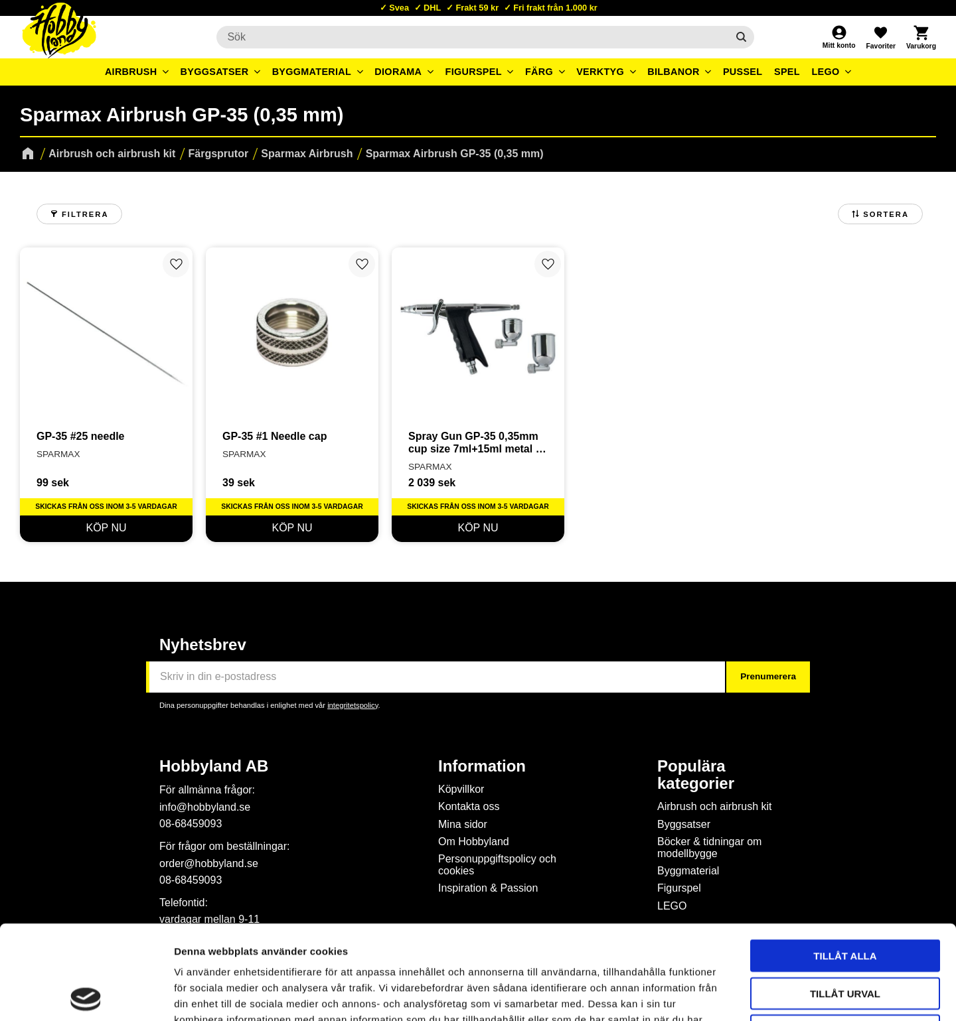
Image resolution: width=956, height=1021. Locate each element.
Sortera (886, 214)
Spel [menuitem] (787, 71)
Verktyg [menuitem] (600, 71)
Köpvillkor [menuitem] (461, 789)
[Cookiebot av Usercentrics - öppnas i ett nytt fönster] (86, 995)
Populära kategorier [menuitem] (695, 775)
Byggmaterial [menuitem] (312, 71)
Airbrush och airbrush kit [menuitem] (714, 806)
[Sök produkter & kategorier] (471, 37)
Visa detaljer (721, 994)
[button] (880, 37)
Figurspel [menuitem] (473, 71)
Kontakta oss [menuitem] (469, 806)
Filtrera (85, 214)
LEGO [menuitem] (825, 71)
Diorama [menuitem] (398, 71)
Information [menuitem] (482, 766)
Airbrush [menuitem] (131, 71)
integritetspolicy (352, 705)
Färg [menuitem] (539, 71)
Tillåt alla (844, 861)
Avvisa (845, 936)
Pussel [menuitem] (743, 71)
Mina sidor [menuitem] (462, 824)
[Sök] (741, 37)
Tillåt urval (845, 899)
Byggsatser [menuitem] (215, 71)
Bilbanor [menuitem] (673, 71)
